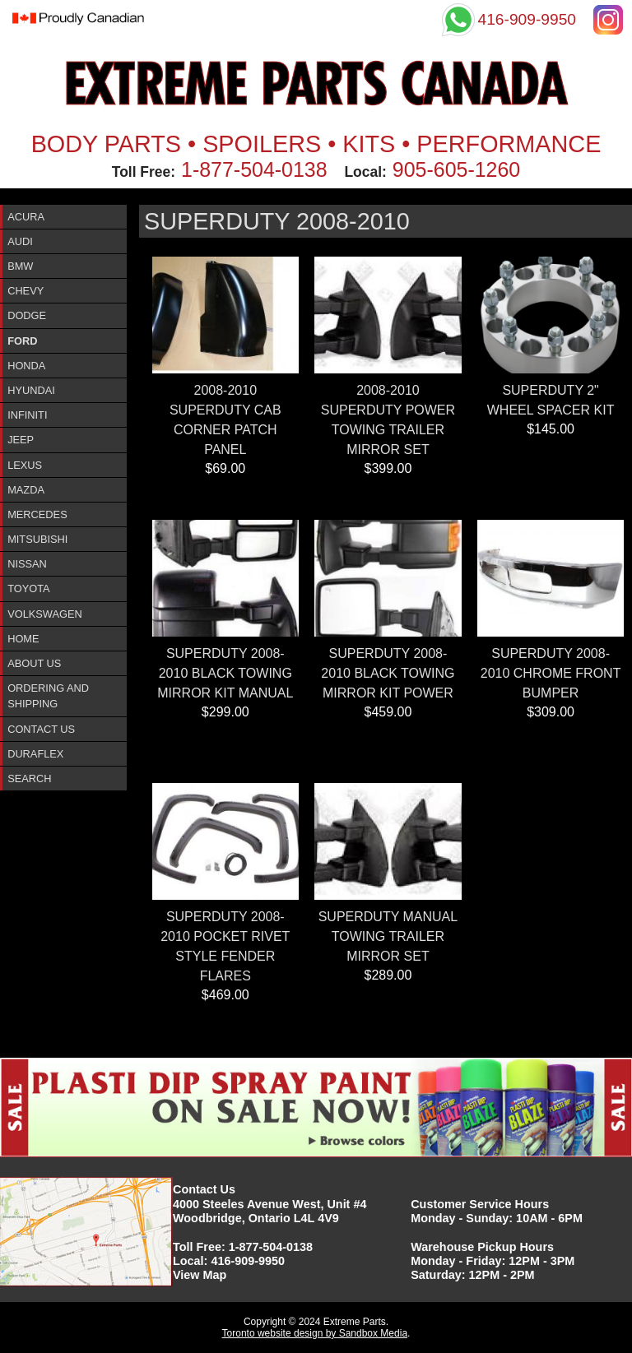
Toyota (28, 588)
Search (29, 778)
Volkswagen (44, 614)
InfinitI (27, 415)
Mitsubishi (37, 539)
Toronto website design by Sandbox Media (314, 1333)
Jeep (20, 439)
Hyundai (31, 390)
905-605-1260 (456, 169)
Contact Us (41, 729)
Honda (26, 365)
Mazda (25, 490)
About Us (34, 663)
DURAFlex (35, 754)
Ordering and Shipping (48, 696)
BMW (20, 266)
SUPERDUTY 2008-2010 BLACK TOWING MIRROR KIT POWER (387, 673)
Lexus (24, 465)
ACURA (25, 217)
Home (23, 638)
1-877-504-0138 (254, 169)
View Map (199, 1274)
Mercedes (37, 514)
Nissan (27, 564)
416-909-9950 (248, 1260)
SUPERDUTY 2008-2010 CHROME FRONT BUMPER (551, 673)
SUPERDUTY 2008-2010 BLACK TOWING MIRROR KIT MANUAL (225, 673)
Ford (22, 341)
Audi (20, 241)
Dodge (26, 315)
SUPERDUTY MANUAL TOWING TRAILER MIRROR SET (388, 936)
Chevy (25, 291)
